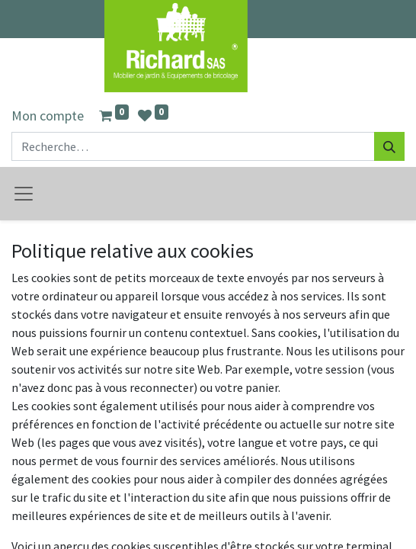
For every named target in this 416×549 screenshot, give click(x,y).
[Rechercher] (389, 146)
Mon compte (47, 115)
